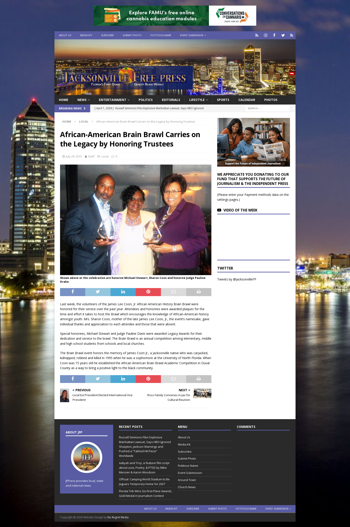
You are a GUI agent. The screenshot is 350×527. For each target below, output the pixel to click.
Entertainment (112, 99)
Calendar (246, 99)
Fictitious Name (160, 35)
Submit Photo (132, 35)
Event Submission (191, 35)
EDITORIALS (171, 99)
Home (63, 99)
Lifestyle (197, 99)
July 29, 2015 (74, 156)
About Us (65, 35)
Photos (270, 99)
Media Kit (86, 35)
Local (105, 156)
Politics (146, 99)
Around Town (187, 480)
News (82, 99)
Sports (223, 99)
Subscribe (107, 35)
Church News (187, 487)
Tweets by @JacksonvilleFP (236, 279)
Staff (91, 156)
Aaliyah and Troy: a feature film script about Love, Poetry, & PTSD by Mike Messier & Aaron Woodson (144, 467)
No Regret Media (118, 517)
